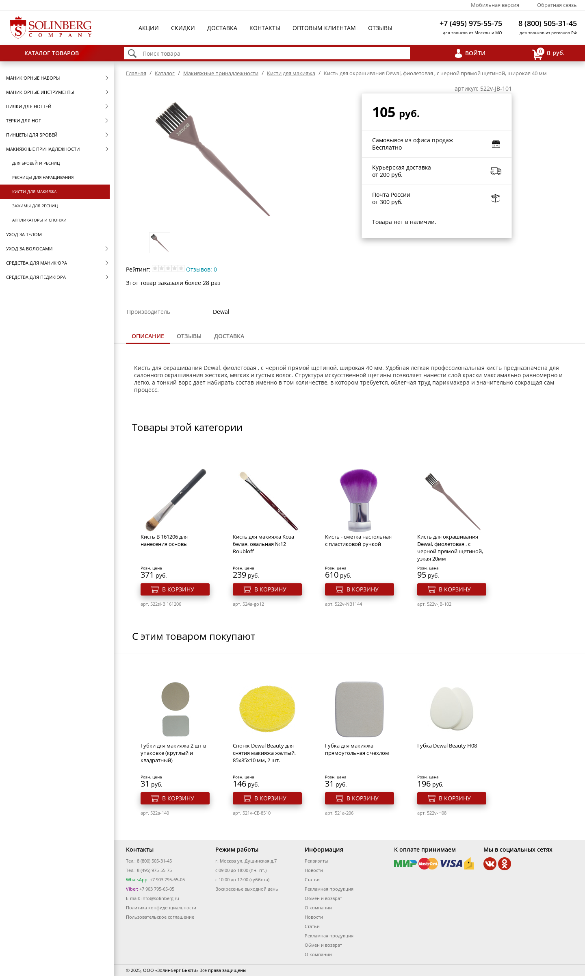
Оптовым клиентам (324, 28)
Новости (314, 870)
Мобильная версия (495, 5)
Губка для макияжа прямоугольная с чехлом (357, 749)
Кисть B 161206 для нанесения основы (164, 540)
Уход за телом (24, 234)
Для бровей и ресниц (36, 163)
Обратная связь (557, 5)
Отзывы (380, 28)
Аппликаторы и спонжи (39, 220)
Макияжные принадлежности (43, 149)
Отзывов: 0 (201, 269)
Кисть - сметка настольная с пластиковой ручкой (358, 540)
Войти (475, 53)
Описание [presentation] (148, 336)
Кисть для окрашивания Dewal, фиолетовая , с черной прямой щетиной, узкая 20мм (450, 547)
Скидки (183, 28)
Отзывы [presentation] (189, 336)
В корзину (178, 589)
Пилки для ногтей (28, 106)
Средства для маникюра (36, 263)
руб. (548, 53)
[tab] (148, 337)
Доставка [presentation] (229, 336)
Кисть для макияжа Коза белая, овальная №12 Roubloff (263, 544)
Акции (149, 28)
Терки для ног (23, 120)
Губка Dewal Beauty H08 (447, 745)
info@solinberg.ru (160, 898)
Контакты (264, 28)
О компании (318, 907)
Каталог (165, 73)
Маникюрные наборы (33, 78)
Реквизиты (316, 861)
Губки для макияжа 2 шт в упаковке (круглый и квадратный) (173, 753)
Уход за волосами (29, 249)
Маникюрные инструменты (40, 92)
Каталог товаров (51, 53)
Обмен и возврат (323, 898)
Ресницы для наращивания (43, 177)
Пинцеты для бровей (31, 135)
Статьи (312, 879)
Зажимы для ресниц (35, 206)
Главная (136, 73)
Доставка (222, 28)
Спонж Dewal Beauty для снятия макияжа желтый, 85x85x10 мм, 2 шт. (264, 753)
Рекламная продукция (329, 889)
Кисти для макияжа (34, 191)
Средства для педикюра (36, 277)
